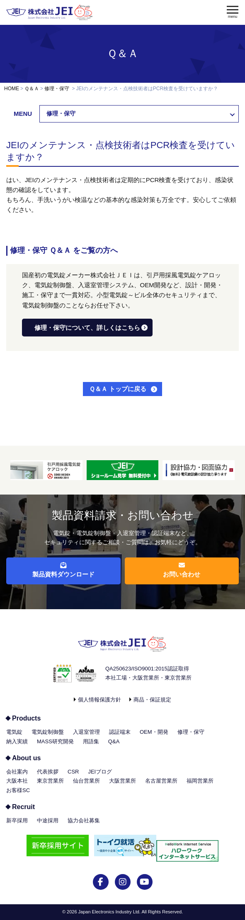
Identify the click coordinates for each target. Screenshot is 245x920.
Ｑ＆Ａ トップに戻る (117, 388)
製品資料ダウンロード (63, 570)
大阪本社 (17, 781)
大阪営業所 (122, 781)
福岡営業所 (200, 781)
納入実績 (17, 741)
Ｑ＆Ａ (122, 53)
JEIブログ (100, 772)
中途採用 (47, 820)
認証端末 (120, 732)
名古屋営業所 (161, 781)
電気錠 (14, 732)
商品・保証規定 (152, 700)
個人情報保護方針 (99, 700)
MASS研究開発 (55, 741)
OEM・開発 (154, 732)
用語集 (91, 741)
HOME (11, 88)
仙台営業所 (86, 781)
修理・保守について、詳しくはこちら (87, 327)
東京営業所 (50, 781)
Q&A (113, 741)
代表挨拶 (47, 772)
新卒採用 (17, 820)
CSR (73, 772)
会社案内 (17, 772)
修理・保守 (56, 88)
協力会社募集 (84, 820)
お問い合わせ (181, 570)
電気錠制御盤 (48, 732)
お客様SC (18, 790)
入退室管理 (86, 732)
